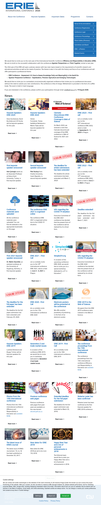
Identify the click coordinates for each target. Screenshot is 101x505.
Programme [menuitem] (75, 17)
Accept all (65, 496)
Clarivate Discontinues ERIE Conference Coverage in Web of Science (62, 117)
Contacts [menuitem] (89, 17)
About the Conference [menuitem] (16, 17)
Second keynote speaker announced (38, 167)
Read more (11, 133)
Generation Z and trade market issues (38, 345)
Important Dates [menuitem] (58, 17)
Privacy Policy (55, 501)
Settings (38, 496)
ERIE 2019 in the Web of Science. (84, 303)
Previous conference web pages (38, 397)
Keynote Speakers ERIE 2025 (14, 114)
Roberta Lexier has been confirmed (85, 397)
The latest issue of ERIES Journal (14, 444)
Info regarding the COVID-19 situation (62, 211)
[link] (24, 6)
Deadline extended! (85, 210)
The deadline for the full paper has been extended (15, 304)
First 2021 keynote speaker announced (14, 257)
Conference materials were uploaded (13, 212)
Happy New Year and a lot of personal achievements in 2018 (61, 447)
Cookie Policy (43, 501)
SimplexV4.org (60, 256)
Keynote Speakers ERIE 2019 (14, 345)
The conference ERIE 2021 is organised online (38, 212)
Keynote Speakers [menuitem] (38, 17)
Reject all (52, 496)
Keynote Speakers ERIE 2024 (37, 114)
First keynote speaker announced (14, 167)
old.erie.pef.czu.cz (36, 411)
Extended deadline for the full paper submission (61, 398)
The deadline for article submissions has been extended (61, 168)
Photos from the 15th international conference (14, 398)
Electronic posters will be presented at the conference (62, 304)
